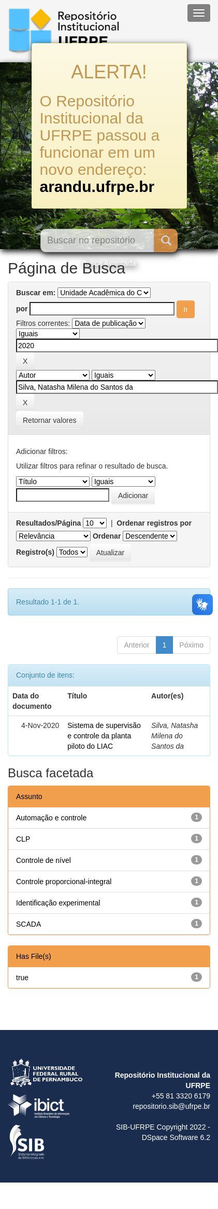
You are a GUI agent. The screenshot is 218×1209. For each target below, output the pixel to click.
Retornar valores (50, 420)
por (22, 309)
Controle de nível (43, 860)
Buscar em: (35, 292)
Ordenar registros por (154, 523)
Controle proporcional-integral (63, 881)
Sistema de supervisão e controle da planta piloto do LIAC (104, 735)
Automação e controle (51, 818)
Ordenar (107, 536)
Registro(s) (35, 552)
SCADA (28, 924)
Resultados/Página (48, 523)
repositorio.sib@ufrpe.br (171, 1106)
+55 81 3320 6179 (181, 1096)
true (22, 977)
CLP (23, 839)
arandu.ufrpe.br (97, 186)
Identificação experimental (58, 903)
